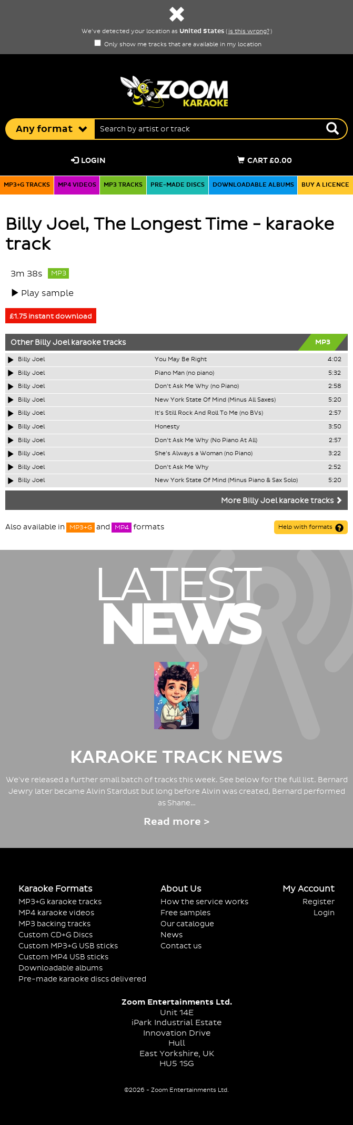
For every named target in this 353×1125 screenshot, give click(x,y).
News (171, 934)
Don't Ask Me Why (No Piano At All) (206, 440)
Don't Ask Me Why (182, 467)
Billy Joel (52, 342)
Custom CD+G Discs (55, 934)
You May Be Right (181, 359)
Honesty (167, 427)
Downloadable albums (253, 185)
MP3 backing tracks (54, 923)
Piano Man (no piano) (184, 373)
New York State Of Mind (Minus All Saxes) (215, 400)
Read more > (176, 822)
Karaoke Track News (176, 757)
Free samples (185, 912)
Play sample (47, 293)
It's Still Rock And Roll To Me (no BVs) (209, 413)
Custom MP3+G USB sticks (68, 946)
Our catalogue (187, 923)
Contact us (180, 946)
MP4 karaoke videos (56, 912)
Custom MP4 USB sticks (63, 957)
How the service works (204, 901)
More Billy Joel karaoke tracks (281, 501)
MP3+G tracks (27, 185)
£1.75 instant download (50, 316)
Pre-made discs (177, 185)
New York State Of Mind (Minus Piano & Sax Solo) (226, 480)
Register (318, 901)
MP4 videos (77, 185)
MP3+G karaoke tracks (60, 901)
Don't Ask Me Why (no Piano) (197, 386)
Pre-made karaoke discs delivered (82, 979)
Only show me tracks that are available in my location (177, 44)
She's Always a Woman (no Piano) (204, 453)
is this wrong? (248, 31)
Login (88, 160)
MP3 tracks (123, 185)
